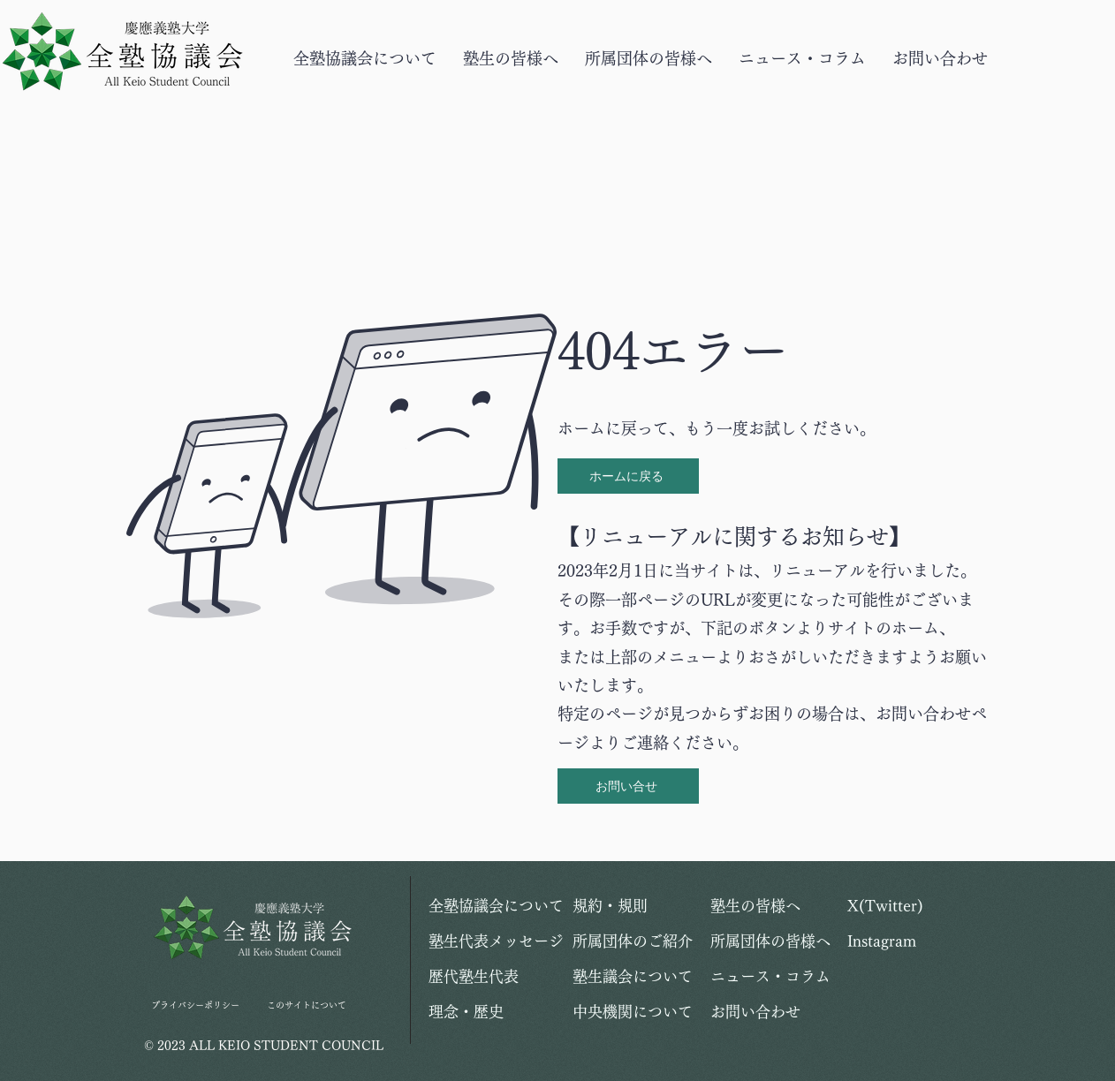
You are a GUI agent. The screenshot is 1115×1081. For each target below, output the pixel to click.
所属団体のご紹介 (633, 941)
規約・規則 (610, 905)
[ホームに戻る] (628, 476)
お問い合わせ (755, 1011)
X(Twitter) (885, 905)
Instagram (881, 941)
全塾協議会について (491, 905)
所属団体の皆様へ (770, 941)
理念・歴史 (466, 1011)
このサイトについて (306, 1005)
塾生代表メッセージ (491, 941)
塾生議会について (633, 976)
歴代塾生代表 (474, 976)
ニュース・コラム (770, 976)
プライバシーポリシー (195, 1005)
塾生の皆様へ (755, 905)
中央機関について (633, 1011)
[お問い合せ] (628, 786)
